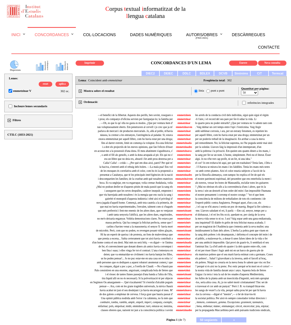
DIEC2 (150, 73)
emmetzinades (184, 147)
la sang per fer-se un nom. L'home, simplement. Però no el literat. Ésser (233, 155)
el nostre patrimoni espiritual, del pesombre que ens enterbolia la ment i (233, 178)
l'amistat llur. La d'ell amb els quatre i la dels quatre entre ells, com (230, 246)
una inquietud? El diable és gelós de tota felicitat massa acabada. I (230, 222)
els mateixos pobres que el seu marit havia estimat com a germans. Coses (234, 254)
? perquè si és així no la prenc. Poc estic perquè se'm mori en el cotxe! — (234, 266)
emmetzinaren (184, 214)
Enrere (243, 62)
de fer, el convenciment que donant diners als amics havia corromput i (136, 246)
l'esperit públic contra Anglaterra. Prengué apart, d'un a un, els (228, 202)
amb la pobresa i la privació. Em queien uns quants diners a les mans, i (232, 151)
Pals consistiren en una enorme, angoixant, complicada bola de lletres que (134, 270)
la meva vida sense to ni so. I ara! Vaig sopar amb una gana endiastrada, (233, 218)
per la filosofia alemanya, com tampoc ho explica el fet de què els (230, 174)
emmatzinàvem (184, 178)
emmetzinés (184, 222)
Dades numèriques (151, 34)
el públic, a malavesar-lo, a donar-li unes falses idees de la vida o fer (231, 238)
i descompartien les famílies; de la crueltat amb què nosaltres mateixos (135, 178)
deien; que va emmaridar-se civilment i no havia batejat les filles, (138, 254)
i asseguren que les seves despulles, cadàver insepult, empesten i (139, 190)
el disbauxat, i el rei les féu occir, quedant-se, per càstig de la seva (230, 214)
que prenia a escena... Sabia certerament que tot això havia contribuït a (135, 238)
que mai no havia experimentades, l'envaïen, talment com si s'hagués (136, 206)
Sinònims (241, 73)
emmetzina (184, 194)
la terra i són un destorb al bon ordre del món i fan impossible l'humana (233, 190)
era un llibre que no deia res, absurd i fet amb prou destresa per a (138, 159)
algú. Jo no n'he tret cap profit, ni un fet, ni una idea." (223, 159)
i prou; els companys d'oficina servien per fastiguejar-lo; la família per (135, 119)
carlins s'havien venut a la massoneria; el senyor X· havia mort (140, 226)
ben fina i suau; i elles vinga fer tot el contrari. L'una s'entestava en (137, 250)
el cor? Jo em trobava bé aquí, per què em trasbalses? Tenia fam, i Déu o (233, 163)
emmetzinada (184, 143)
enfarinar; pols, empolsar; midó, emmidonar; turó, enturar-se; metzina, (135, 306)
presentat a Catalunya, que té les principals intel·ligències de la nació (136, 174)
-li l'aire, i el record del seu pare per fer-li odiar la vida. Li (225, 119)
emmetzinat (184, 131)
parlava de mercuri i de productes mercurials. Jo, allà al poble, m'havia (135, 131)
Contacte (269, 47)
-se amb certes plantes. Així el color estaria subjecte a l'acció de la (230, 170)
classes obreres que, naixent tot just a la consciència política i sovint (137, 310)
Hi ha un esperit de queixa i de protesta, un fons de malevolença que (137, 234)
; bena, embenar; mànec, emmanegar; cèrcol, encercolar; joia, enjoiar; (232, 306)
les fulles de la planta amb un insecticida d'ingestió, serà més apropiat (232, 278)
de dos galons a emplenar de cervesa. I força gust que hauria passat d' (136, 294)
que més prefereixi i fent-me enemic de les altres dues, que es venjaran (135, 210)
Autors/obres (202, 36)
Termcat (278, 73)
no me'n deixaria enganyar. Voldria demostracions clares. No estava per (135, 218)
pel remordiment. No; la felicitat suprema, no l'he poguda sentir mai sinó (233, 143)
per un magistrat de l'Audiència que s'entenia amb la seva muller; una (232, 226)
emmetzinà (184, 270)
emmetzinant (184, 210)
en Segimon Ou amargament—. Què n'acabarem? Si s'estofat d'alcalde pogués (131, 282)
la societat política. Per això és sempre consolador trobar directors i (230, 298)
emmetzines (184, 163)
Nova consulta (272, 62)
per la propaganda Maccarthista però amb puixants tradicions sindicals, (233, 310)
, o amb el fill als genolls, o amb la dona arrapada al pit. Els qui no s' (136, 155)
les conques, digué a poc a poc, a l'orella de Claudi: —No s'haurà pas (136, 266)
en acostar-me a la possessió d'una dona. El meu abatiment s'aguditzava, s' (133, 151)
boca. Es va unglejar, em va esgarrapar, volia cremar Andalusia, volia (136, 182)
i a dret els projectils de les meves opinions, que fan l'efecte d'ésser (137, 147)
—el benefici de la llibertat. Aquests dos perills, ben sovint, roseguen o (135, 115)
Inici (15, 34)
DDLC (186, 73)
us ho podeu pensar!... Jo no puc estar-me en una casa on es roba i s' (137, 258)
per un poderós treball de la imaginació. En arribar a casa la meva (230, 139)
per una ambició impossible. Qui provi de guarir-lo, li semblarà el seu (232, 242)
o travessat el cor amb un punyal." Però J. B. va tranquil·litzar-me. (230, 286)
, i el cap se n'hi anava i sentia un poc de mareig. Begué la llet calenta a (233, 206)
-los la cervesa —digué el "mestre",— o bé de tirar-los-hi (225, 294)
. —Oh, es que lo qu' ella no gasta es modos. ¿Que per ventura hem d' (136, 123)
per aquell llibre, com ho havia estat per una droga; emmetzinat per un (232, 135)
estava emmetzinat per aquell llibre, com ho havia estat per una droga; (136, 139)
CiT (259, 73)
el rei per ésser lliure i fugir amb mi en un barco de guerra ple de (229, 250)
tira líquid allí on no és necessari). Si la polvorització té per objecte (137, 278)
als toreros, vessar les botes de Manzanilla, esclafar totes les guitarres (232, 182)
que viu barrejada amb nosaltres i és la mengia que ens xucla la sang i (136, 194)
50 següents (209, 320)
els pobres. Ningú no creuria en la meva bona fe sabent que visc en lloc (233, 262)
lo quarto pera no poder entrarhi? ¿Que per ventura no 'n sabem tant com (233, 123)
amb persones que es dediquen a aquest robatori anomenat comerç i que (135, 262)
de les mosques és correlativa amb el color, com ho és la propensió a (136, 170)
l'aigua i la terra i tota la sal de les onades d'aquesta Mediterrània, (229, 274)
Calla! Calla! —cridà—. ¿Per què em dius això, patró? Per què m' (138, 163)
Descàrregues (248, 34)
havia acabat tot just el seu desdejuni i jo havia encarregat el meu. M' (136, 290)
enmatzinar (184, 123)
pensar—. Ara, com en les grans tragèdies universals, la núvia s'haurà (136, 286)
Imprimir (89, 62)
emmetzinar (184, 119)
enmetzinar (184, 298)
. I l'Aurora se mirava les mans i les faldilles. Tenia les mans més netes (232, 166)
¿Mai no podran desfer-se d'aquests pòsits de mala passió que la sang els (134, 186)
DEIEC (168, 73)
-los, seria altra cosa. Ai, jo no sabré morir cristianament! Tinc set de (231, 282)
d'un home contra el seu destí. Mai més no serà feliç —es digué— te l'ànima (132, 242)
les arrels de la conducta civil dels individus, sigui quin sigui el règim (232, 115)
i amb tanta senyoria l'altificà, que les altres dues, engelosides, (140, 214)
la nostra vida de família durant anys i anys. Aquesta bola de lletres (230, 270)
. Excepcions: (229, 302)
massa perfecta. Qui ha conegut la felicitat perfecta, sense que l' (139, 222)
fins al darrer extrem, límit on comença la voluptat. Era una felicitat (137, 143)
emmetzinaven (184, 127)
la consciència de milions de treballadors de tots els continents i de (230, 198)
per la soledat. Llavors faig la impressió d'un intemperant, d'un (228, 147)
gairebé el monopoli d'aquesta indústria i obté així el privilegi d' (139, 198)
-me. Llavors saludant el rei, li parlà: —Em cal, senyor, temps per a (230, 210)
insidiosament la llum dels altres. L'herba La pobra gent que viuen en (231, 230)
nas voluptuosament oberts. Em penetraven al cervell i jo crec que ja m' (135, 127)
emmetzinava (184, 151)
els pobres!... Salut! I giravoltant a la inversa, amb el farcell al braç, (231, 258)
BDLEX (205, 73)
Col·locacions (99, 34)
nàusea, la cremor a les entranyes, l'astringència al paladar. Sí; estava (136, 135)
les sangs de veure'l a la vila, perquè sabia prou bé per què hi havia (230, 290)
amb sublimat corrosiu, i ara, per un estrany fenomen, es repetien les (231, 131)
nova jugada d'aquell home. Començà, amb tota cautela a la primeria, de (134, 202)
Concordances (52, 34)
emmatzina (184, 234)
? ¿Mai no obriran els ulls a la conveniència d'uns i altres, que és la (230, 186)
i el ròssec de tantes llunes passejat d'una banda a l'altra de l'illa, (139, 274)
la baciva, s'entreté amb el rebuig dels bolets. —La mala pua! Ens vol (136, 166)
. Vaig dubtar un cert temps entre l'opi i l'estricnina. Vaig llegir (228, 127)
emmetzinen (184, 115)
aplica (62, 83)
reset (45, 83)
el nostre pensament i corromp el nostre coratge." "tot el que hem (229, 194)
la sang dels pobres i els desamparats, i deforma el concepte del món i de (233, 234)
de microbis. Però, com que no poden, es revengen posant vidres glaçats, (134, 230)
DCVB (223, 73)
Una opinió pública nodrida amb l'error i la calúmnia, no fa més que (137, 298)
